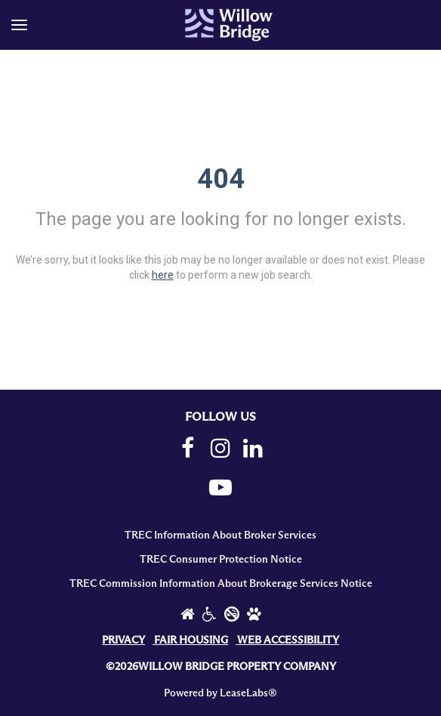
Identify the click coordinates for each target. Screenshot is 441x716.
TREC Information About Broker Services (220, 535)
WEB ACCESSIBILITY (288, 640)
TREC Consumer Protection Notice (221, 559)
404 (221, 179)
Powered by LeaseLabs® (220, 693)
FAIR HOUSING (191, 640)
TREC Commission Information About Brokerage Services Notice (220, 584)
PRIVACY (123, 640)
